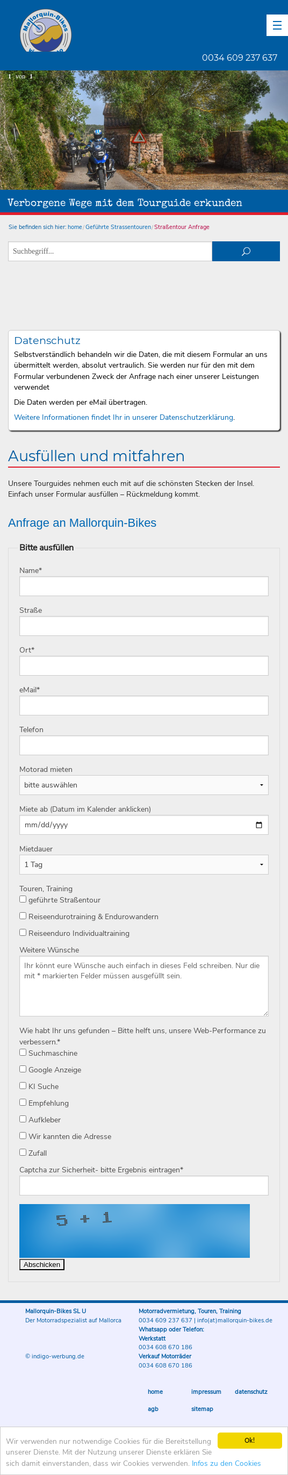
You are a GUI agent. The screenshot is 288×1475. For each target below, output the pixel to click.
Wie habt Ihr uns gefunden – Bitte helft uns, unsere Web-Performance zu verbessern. (142, 1036)
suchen (246, 251)
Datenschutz (251, 1392)
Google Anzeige (50, 1070)
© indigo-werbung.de (54, 1356)
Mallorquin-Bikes (109, 30)
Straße (30, 610)
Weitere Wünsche (49, 950)
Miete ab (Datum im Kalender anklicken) (85, 809)
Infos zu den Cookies (226, 1464)
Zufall (33, 1153)
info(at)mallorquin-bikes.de (234, 1320)
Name (30, 570)
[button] (277, 25)
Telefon (31, 730)
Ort (26, 650)
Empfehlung (44, 1103)
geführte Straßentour (59, 900)
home (75, 227)
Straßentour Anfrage (182, 227)
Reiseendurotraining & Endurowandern (89, 917)
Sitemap (202, 1409)
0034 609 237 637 (239, 58)
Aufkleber (40, 1120)
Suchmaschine (48, 1053)
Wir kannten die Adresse (65, 1137)
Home (155, 1392)
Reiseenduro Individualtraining (74, 933)
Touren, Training (46, 889)
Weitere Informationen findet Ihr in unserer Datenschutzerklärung (123, 417)
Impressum (206, 1392)
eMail (29, 690)
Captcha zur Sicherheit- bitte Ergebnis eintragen (101, 1170)
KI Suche (39, 1087)
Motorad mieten (46, 769)
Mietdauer (36, 849)
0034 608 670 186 (165, 1347)
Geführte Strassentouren (118, 227)
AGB (153, 1409)
